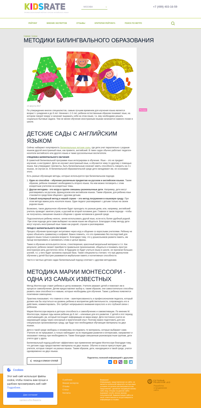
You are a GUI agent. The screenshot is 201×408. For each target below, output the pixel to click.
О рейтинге (67, 380)
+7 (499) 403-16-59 (165, 6)
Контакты (66, 393)
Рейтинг (32, 23)
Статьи (34, 36)
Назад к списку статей (45, 361)
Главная (27, 36)
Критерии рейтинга (105, 23)
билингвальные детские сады (75, 147)
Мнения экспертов (70, 383)
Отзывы (80, 23)
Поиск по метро (133, 23)
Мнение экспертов (57, 23)
